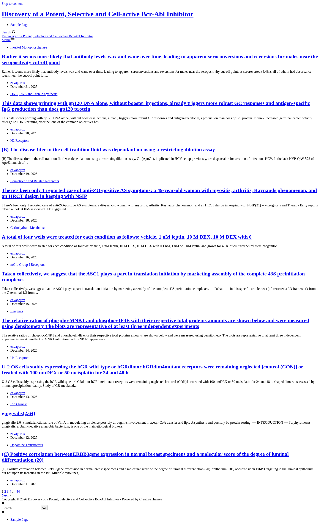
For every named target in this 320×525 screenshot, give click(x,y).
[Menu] (8, 40)
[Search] (8, 32)
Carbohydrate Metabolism (28, 227)
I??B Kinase (18, 404)
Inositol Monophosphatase (28, 47)
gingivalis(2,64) (18, 413)
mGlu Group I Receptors (27, 264)
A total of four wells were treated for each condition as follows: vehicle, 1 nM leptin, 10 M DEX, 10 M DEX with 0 (127, 237)
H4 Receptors (19, 358)
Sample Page (19, 25)
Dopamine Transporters (26, 445)
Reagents (16, 311)
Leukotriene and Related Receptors (34, 181)
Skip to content (12, 3)
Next (6, 495)
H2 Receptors (19, 140)
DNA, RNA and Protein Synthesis (33, 94)
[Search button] (44, 507)
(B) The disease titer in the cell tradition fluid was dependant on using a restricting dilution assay (108, 149)
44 (18, 491)
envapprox (17, 83)
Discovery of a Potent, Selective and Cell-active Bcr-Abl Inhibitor (97, 14)
